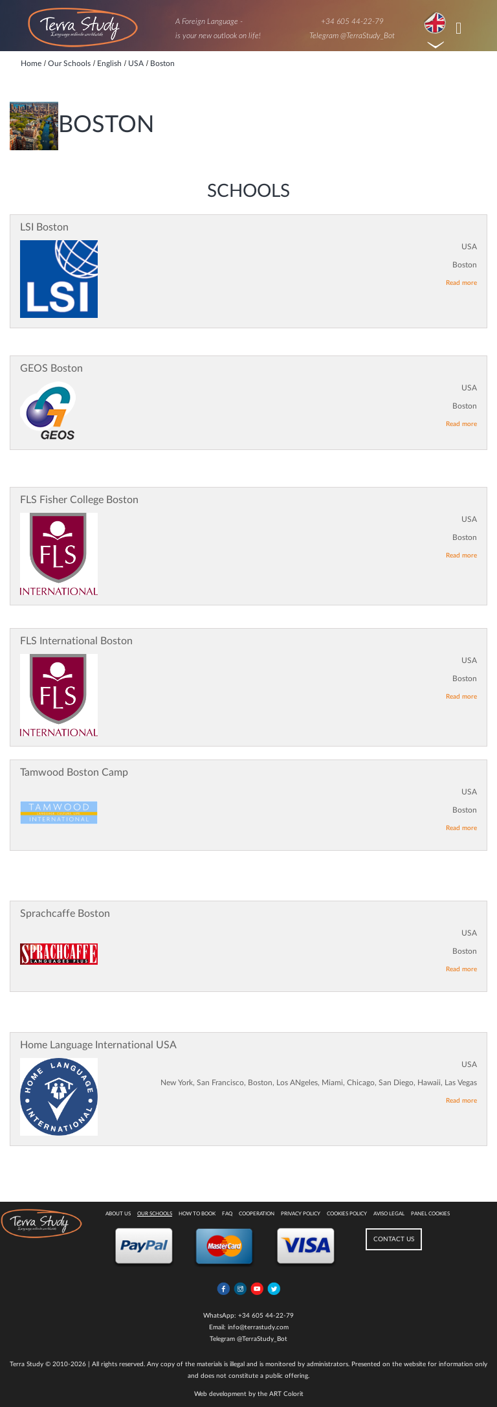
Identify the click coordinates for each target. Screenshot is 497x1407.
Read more (461, 283)
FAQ (227, 1214)
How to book (197, 1214)
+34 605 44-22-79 (352, 21)
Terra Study (26, 1364)
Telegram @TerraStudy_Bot (352, 35)
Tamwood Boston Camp (74, 772)
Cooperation (256, 1214)
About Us (118, 1214)
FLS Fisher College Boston (79, 500)
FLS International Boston (76, 641)
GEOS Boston (51, 368)
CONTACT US (393, 1239)
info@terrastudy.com (258, 1327)
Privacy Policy (300, 1214)
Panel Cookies (430, 1214)
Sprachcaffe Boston (65, 913)
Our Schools (154, 1214)
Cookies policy (347, 1214)
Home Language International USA (98, 1045)
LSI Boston (44, 227)
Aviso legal (388, 1214)
